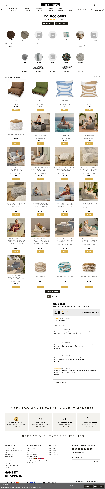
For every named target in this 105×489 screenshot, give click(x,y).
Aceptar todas (86, 486)
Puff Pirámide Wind (40, 249)
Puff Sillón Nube (16, 285)
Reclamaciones (9, 454)
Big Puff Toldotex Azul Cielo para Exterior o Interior (65, 106)
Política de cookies (32, 456)
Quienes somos (31, 448)
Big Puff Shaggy (89, 140)
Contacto (29, 450)
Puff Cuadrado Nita (89, 176)
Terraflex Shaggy (40, 140)
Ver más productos (52, 295)
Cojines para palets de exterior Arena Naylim (16, 106)
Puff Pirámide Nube (89, 248)
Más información (61, 26)
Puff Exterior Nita (40, 176)
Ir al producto (45, 26)
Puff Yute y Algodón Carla (65, 280)
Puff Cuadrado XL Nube (65, 248)
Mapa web (7, 467)
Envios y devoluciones (10, 448)
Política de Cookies (63, 486)
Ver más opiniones (60, 386)
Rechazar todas (98, 486)
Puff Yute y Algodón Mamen (89, 280)
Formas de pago (9, 456)
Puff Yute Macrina (40, 280)
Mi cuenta (52, 448)
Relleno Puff (8, 461)
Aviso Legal (30, 452)
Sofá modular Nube (65, 212)
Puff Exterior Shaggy (89, 210)
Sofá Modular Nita (16, 176)
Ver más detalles (11, 51)
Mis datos (52, 452)
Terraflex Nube (40, 212)
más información (16, 426)
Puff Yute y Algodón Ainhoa (16, 137)
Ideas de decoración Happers (12, 465)
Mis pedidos (52, 450)
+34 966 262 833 (78, 452)
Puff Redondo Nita (16, 212)
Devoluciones (8, 459)
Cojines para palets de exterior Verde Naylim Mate (40, 106)
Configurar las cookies (39, 487)
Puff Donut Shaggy (64, 140)
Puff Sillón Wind (16, 249)
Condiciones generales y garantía (13, 450)
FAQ (6, 452)
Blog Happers (8, 463)
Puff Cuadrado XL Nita (64, 176)
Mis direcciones (53, 454)
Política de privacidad (32, 454)
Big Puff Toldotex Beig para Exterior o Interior (88, 106)
